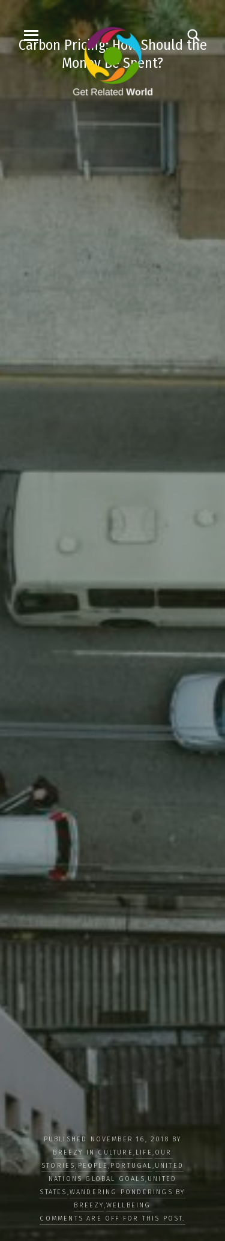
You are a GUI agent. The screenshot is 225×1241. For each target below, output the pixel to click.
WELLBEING (128, 1205)
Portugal (131, 1166)
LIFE (144, 1152)
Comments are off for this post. (112, 1218)
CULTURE (115, 1152)
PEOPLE (93, 1166)
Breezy (68, 1152)
